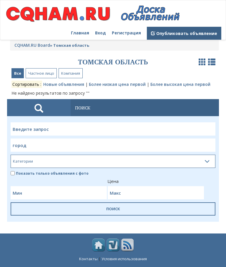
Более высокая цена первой (180, 84)
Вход (100, 33)
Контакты (88, 258)
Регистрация (126, 33)
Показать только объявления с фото (50, 173)
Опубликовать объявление (184, 33)
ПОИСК (113, 208)
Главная (80, 33)
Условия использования (124, 258)
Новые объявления (63, 84)
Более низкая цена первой (117, 84)
